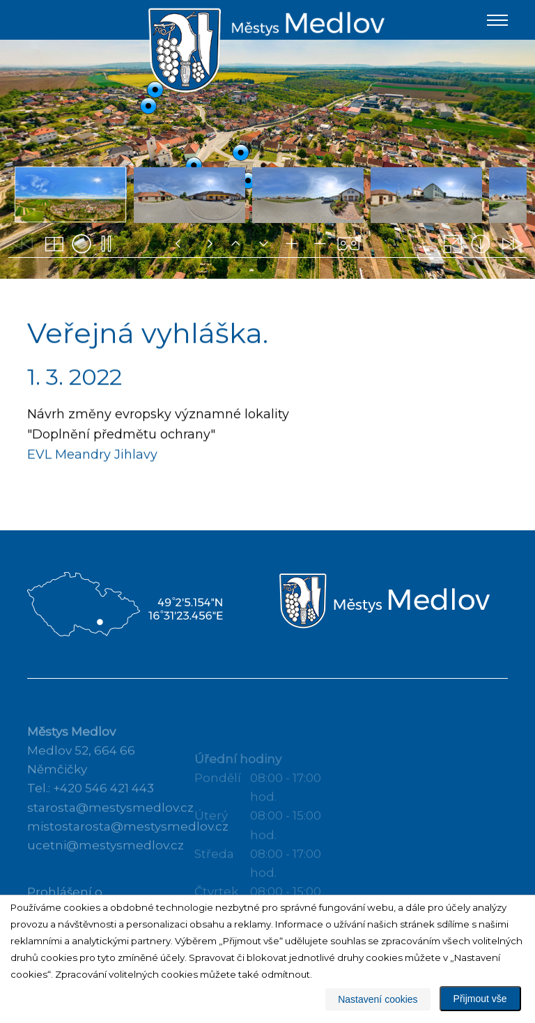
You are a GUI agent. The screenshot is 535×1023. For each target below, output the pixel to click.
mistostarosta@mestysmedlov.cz (127, 839)
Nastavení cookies (377, 999)
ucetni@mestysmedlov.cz (105, 858)
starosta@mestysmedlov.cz (110, 820)
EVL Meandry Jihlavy (92, 455)
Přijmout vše (480, 998)
